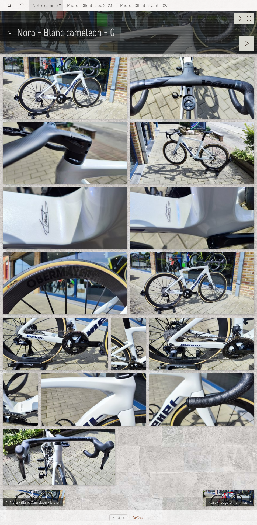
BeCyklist (140, 517)
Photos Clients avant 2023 (144, 5)
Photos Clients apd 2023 (89, 5)
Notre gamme (45, 5)
